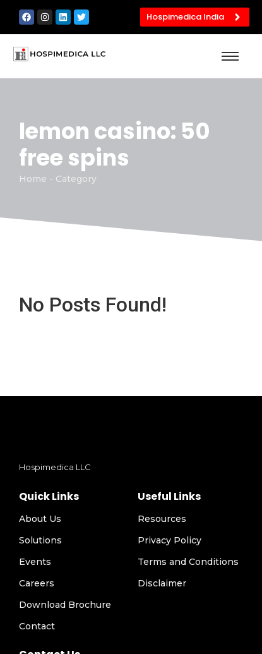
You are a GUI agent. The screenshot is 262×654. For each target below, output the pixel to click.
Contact (37, 626)
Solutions (40, 540)
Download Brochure (65, 604)
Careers (36, 583)
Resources (162, 518)
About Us (40, 518)
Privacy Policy (169, 540)
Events (35, 561)
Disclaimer (162, 583)
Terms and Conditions (188, 561)
